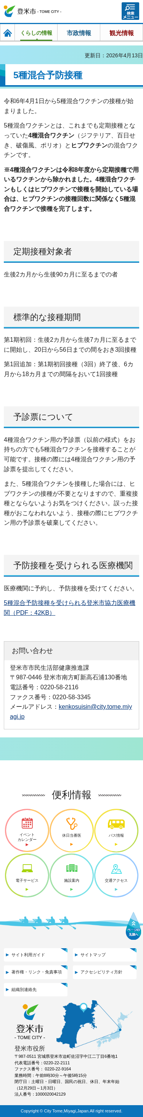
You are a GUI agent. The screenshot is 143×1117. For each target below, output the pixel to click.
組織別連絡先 (24, 989)
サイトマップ (93, 954)
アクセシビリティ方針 (101, 972)
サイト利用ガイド (28, 954)
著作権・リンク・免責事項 (36, 972)
